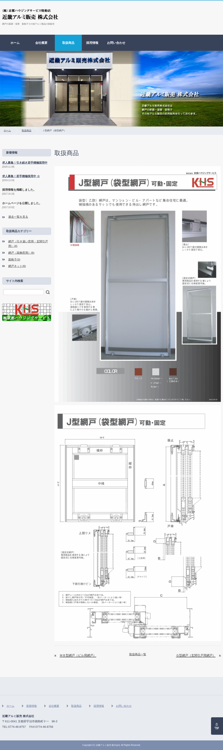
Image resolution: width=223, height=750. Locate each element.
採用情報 (92, 43)
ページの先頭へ (217, 726)
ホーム (15, 43)
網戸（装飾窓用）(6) (21, 252)
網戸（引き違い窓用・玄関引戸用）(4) (28, 244)
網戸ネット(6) (17, 266)
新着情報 (31, 705)
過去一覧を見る (18, 216)
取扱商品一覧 (137, 654)
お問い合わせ (116, 43)
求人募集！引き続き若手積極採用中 (24, 162)
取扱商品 (68, 43)
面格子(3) (14, 259)
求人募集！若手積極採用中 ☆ (21, 176)
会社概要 (41, 43)
